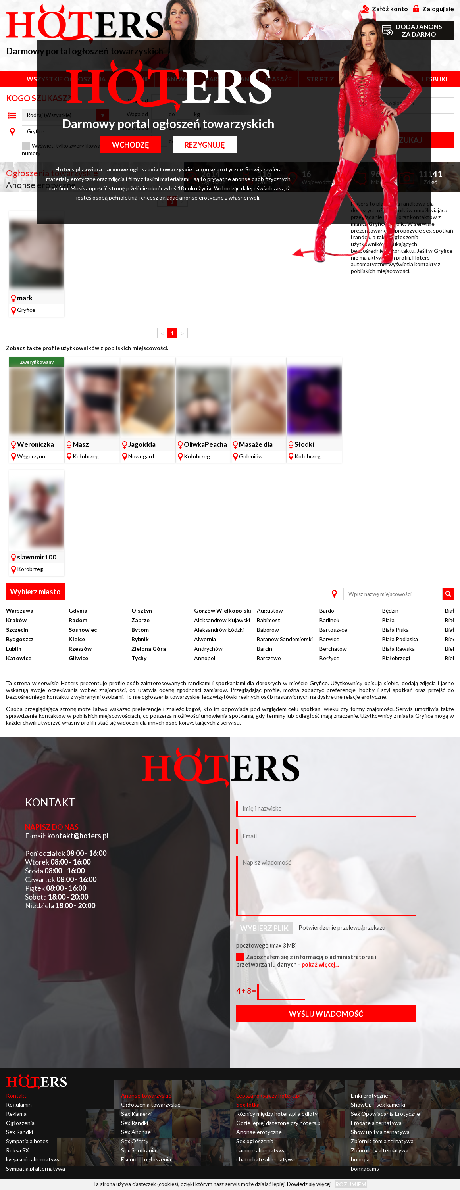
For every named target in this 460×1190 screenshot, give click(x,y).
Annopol (204, 658)
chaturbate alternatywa (265, 1159)
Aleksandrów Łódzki (219, 629)
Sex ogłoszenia (254, 1141)
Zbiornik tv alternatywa (379, 1150)
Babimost (268, 620)
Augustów (270, 610)
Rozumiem (350, 1184)
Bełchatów (333, 648)
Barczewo (269, 658)
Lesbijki (434, 79)
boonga (360, 1159)
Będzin (390, 610)
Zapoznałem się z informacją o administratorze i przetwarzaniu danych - (306, 961)
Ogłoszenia (20, 1122)
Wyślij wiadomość (326, 1013)
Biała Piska (395, 629)
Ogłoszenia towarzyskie (151, 1104)
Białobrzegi (396, 658)
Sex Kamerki (136, 1113)
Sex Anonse (136, 1131)
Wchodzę (130, 144)
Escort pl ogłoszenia (146, 1159)
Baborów (268, 629)
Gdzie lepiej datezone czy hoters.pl (279, 1122)
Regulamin (19, 1104)
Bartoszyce (333, 629)
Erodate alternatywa (376, 1122)
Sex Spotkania (138, 1150)
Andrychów (208, 648)
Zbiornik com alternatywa (382, 1141)
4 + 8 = (246, 990)
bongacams (365, 1168)
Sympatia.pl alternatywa (35, 1168)
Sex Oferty (134, 1141)
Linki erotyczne (369, 1095)
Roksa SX (17, 1150)
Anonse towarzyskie (146, 1095)
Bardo (326, 610)
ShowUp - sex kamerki (378, 1104)
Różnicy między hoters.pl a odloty (277, 1113)
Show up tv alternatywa (380, 1131)
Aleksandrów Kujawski (222, 620)
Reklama (16, 1113)
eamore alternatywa (261, 1150)
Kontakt (16, 1095)
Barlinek (329, 620)
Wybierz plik (264, 928)
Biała (388, 620)
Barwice (329, 639)
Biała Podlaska (400, 639)
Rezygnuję (205, 144)
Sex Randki (19, 1131)
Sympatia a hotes (27, 1141)
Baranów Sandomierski (285, 639)
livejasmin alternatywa (33, 1159)
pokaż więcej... (320, 964)
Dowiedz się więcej (309, 1184)
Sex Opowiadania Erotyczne (385, 1113)
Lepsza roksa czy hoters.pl (268, 1095)
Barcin (264, 648)
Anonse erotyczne (259, 1131)
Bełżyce (329, 658)
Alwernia (205, 639)
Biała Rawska (398, 648)
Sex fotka (248, 1104)
